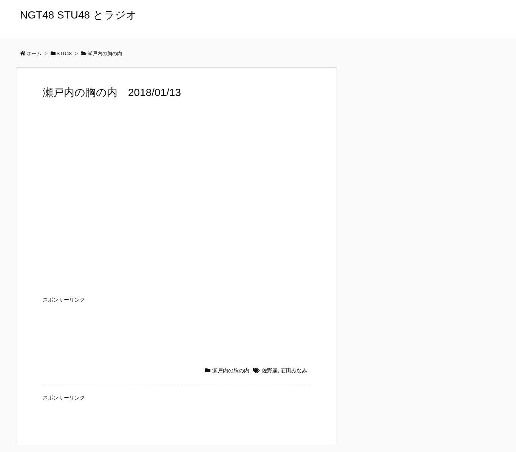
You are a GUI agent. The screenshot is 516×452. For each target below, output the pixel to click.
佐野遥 (270, 370)
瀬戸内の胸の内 (230, 370)
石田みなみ (294, 370)
